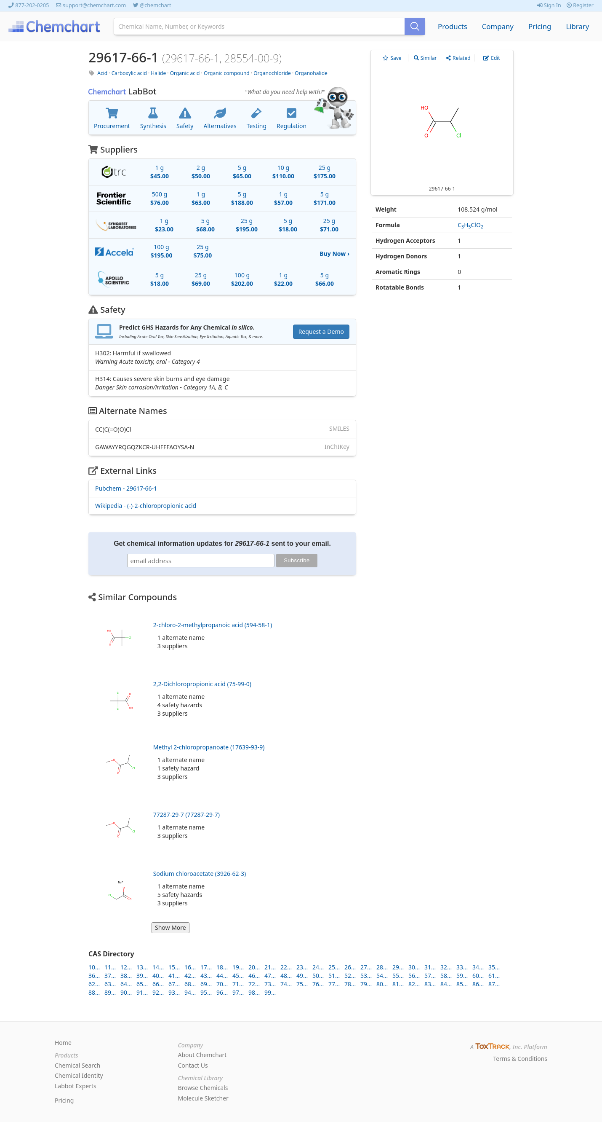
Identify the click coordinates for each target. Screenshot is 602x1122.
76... (318, 984)
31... (430, 967)
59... (462, 976)
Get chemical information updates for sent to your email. (222, 543)
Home (63, 1043)
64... (126, 984)
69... (206, 984)
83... (430, 984)
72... (254, 984)
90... (126, 992)
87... (494, 984)
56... (414, 976)
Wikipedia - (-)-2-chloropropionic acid (145, 506)
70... (222, 984)
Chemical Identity (79, 1075)
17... (206, 967)
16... (190, 967)
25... (334, 967)
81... (398, 984)
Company (498, 26)
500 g (159, 198)
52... (350, 976)
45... (238, 976)
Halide (158, 73)
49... (302, 976)
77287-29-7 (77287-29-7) (186, 815)
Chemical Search (77, 1065)
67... (174, 984)
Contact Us (193, 1065)
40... (158, 976)
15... (174, 967)
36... (94, 976)
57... (430, 976)
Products (452, 26)
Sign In (549, 5)
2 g (201, 172)
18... (222, 967)
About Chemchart (202, 1055)
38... (126, 976)
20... (254, 967)
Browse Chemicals (203, 1088)
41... (174, 976)
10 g (283, 172)
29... (398, 967)
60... (478, 976)
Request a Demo (321, 331)
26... (350, 967)
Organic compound (227, 73)
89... (110, 992)
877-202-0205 (32, 5)
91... (142, 992)
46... (254, 976)
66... (158, 984)
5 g (242, 172)
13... (142, 967)
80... (382, 984)
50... (318, 976)
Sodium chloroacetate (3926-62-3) (199, 874)
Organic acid (185, 73)
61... (494, 976)
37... (110, 976)
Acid (102, 73)
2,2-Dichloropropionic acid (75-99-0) (202, 684)
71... (238, 984)
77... (334, 984)
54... (382, 976)
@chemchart (155, 5)
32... (446, 967)
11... (110, 967)
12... (126, 967)
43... (206, 976)
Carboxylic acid (129, 73)
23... (302, 967)
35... (494, 967)
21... (270, 967)
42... (190, 976)
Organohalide (311, 73)
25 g (325, 172)
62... (94, 984)
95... (206, 992)
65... (142, 984)
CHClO (470, 225)
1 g (159, 172)
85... (462, 984)
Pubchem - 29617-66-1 (126, 488)
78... (350, 984)
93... (174, 992)
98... (254, 992)
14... (158, 967)
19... (238, 967)
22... (286, 967)
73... (270, 984)
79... (366, 984)
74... (286, 984)
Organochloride (272, 73)
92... (158, 992)
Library (577, 26)
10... (94, 967)
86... (478, 984)
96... (222, 992)
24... (318, 967)
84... (446, 984)
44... (222, 976)
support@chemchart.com (94, 5)
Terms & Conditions (520, 1059)
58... (446, 976)
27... (366, 967)
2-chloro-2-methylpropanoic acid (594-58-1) (212, 625)
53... (366, 976)
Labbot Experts (75, 1086)
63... (110, 984)
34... (478, 967)
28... (382, 967)
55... (398, 976)
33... (462, 967)
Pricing (539, 26)
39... (142, 976)
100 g (161, 251)
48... (286, 976)
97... (238, 992)
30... (414, 967)
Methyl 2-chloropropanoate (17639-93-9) (209, 747)
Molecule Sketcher (203, 1098)
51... (334, 976)
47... (270, 976)
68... (190, 984)
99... (270, 992)
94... (190, 992)
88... (94, 992)
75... (302, 984)
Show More (170, 927)
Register (580, 5)
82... (414, 984)
